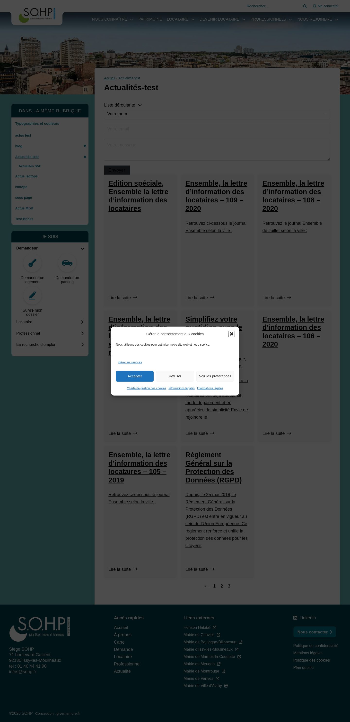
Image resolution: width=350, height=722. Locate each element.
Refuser (175, 376)
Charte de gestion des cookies (146, 388)
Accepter (135, 376)
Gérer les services (130, 362)
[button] (231, 333)
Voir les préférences (215, 376)
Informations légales (181, 388)
